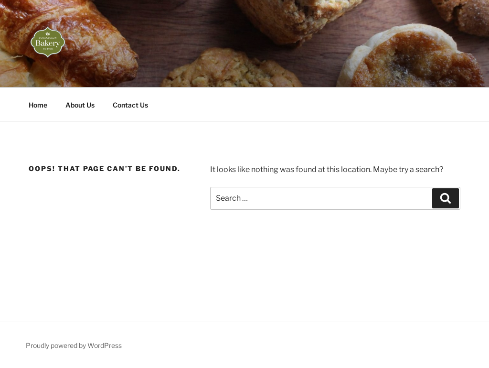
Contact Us (130, 105)
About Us (80, 105)
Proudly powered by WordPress (74, 345)
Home (38, 105)
